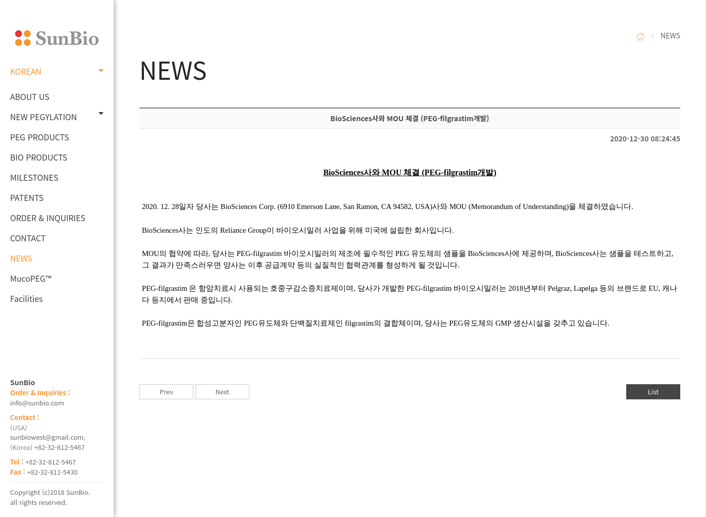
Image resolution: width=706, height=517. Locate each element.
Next (222, 391)
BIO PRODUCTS (38, 157)
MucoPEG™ (30, 278)
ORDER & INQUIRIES (47, 218)
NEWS (21, 258)
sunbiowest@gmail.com (47, 437)
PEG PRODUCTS (39, 137)
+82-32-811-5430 (52, 472)
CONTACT (27, 238)
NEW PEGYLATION (57, 116)
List (653, 391)
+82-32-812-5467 (59, 447)
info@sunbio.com (37, 402)
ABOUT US (29, 96)
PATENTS (26, 197)
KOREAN (57, 71)
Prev (166, 391)
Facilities (26, 298)
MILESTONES (34, 177)
